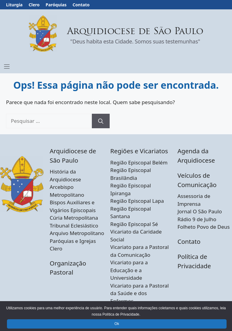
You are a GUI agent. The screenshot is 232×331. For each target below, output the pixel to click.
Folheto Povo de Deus (203, 226)
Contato (80, 5)
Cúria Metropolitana (74, 217)
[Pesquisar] (101, 121)
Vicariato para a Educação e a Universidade (129, 270)
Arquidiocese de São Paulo (135, 32)
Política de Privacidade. (121, 314)
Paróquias (56, 5)
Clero (34, 5)
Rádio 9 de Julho (196, 219)
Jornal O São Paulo (199, 211)
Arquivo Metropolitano (77, 233)
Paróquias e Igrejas (73, 240)
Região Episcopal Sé (134, 224)
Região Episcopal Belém (138, 162)
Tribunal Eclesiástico (74, 225)
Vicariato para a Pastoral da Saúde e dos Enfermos (139, 293)
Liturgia (14, 5)
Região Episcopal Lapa (137, 200)
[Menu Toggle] (7, 66)
